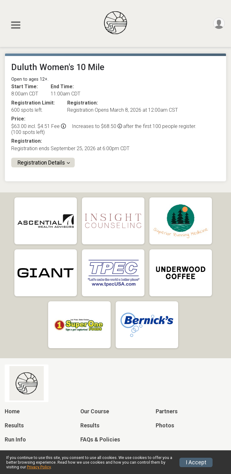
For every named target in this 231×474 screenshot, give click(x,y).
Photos (165, 425)
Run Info (15, 439)
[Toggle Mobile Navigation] (15, 25)
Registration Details (41, 163)
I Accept (196, 462)
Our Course (94, 411)
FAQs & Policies (100, 439)
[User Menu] (219, 23)
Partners (167, 411)
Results (14, 425)
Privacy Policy (39, 467)
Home (12, 411)
